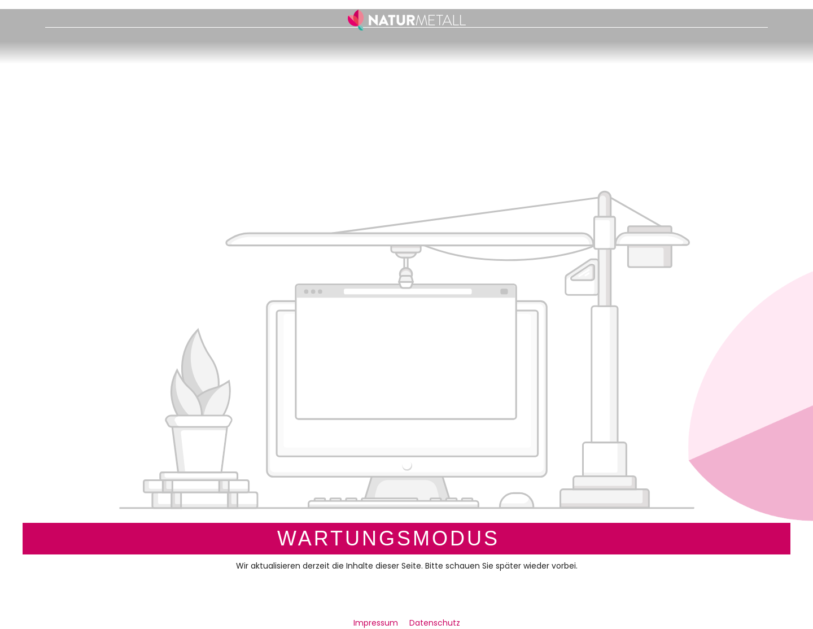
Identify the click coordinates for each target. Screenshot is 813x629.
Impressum (376, 622)
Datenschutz (434, 622)
